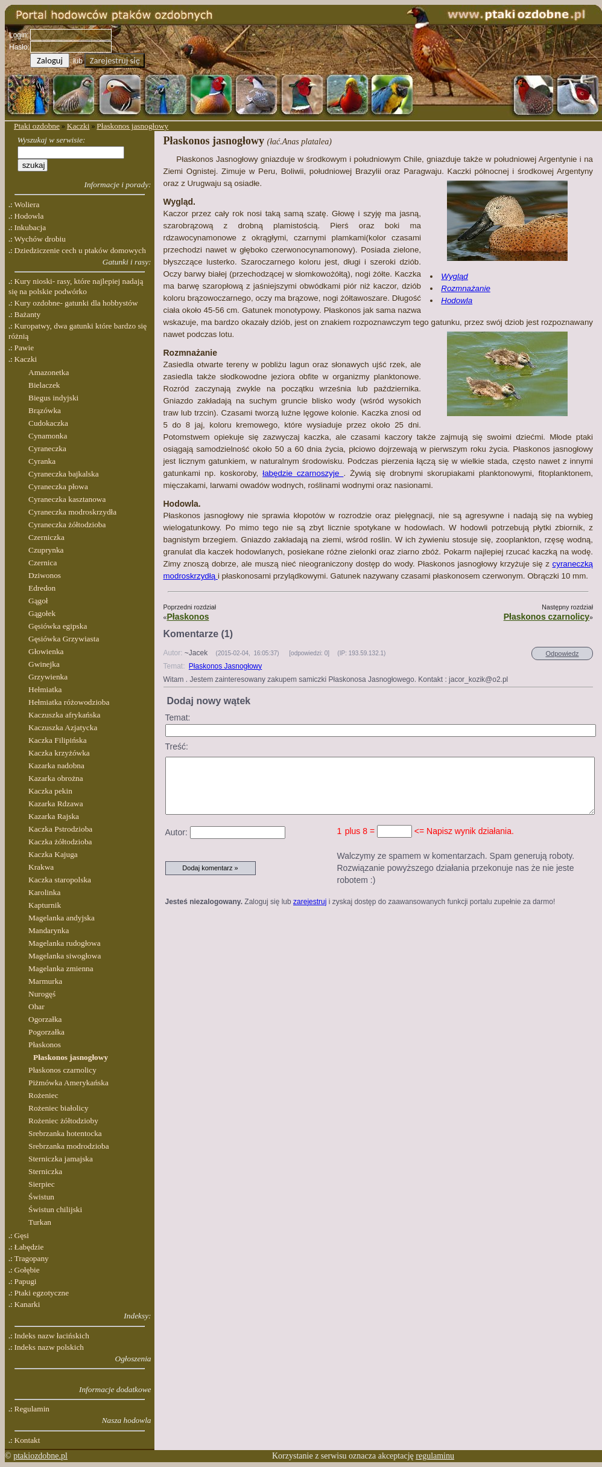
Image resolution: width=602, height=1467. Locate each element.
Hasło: (19, 47)
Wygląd (454, 276)
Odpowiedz (561, 653)
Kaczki (78, 125)
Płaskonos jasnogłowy (132, 125)
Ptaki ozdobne (37, 125)
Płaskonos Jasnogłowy (225, 666)
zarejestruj (309, 901)
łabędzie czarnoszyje (302, 473)
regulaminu (435, 1455)
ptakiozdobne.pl (40, 1455)
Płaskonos (187, 616)
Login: (19, 35)
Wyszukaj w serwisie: (51, 139)
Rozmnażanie (465, 288)
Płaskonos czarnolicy (546, 616)
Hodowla (456, 300)
